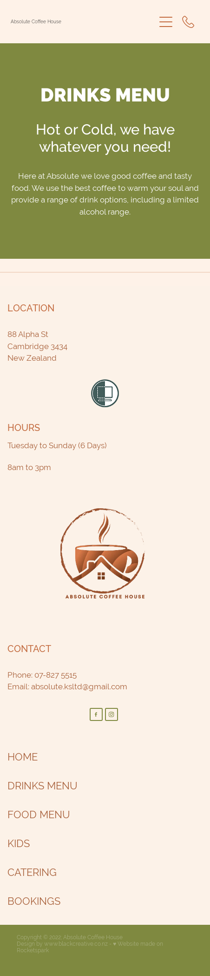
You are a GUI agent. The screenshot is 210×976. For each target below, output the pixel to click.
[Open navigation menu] (166, 22)
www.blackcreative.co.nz (76, 944)
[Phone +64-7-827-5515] (188, 22)
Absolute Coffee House (36, 22)
